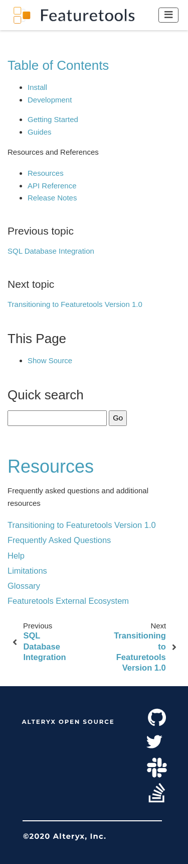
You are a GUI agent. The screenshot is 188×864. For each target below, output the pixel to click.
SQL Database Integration (51, 251)
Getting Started (53, 119)
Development (50, 99)
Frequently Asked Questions (59, 540)
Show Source (50, 360)
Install (37, 87)
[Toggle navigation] (168, 15)
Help (16, 555)
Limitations (27, 570)
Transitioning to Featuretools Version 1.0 (75, 304)
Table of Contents (58, 65)
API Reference (52, 185)
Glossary (24, 585)
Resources (46, 173)
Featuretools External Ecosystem (68, 600)
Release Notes (52, 197)
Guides (40, 132)
